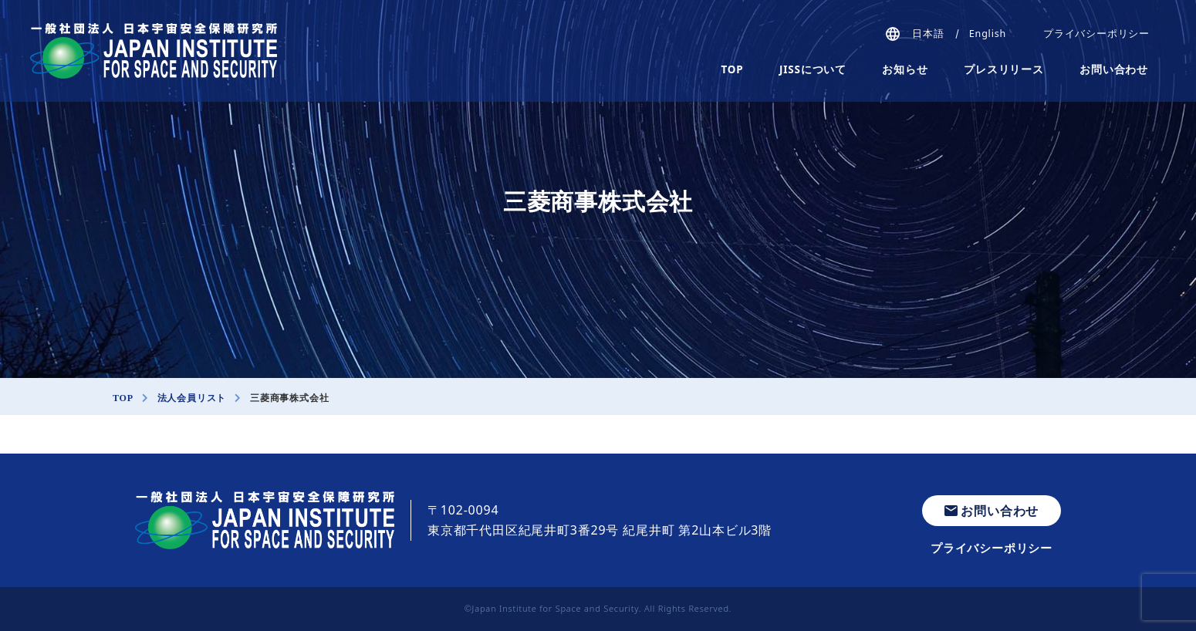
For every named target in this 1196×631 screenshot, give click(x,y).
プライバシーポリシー (1096, 33)
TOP (732, 69)
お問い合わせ (1113, 69)
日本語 (928, 33)
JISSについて (812, 69)
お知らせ (904, 69)
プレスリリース (1004, 69)
